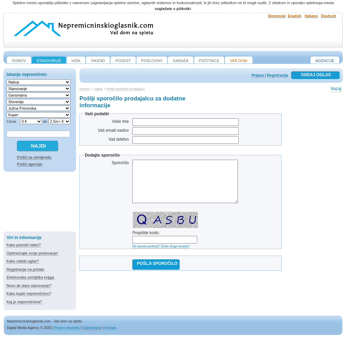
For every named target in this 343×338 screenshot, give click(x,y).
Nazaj (336, 88)
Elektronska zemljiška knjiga (30, 277)
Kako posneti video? (24, 245)
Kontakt (110, 328)
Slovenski (277, 16)
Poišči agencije (29, 164)
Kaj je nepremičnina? (24, 302)
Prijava (257, 75)
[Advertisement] (40, 203)
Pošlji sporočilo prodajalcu (125, 89)
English (295, 16)
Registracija (277, 75)
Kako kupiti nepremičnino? (29, 293)
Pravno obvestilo (67, 328)
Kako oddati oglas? (23, 261)
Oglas (98, 89)
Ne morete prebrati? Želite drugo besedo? (161, 246)
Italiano (311, 16)
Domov (84, 89)
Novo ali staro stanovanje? (29, 286)
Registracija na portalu (25, 269)
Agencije (324, 61)
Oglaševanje (92, 328)
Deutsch (328, 16)
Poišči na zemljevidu (34, 157)
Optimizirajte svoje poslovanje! (32, 253)
